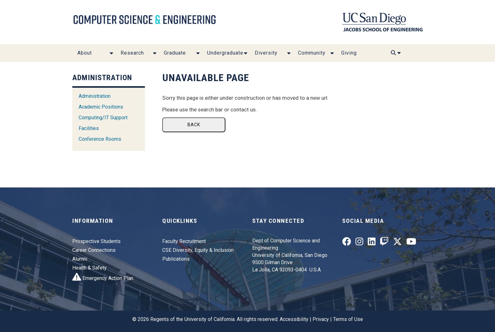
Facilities (89, 128)
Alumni (79, 259)
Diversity (266, 53)
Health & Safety (89, 268)
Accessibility (294, 319)
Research (132, 53)
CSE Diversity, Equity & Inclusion (198, 250)
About (84, 53)
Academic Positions (101, 107)
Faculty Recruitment (184, 241)
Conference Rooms (100, 139)
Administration (94, 96)
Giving (349, 53)
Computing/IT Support (103, 118)
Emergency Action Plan (102, 278)
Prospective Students (96, 241)
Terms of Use (348, 319)
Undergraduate (225, 53)
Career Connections (94, 250)
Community (311, 53)
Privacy (321, 319)
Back (194, 124)
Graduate (175, 53)
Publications (176, 259)
